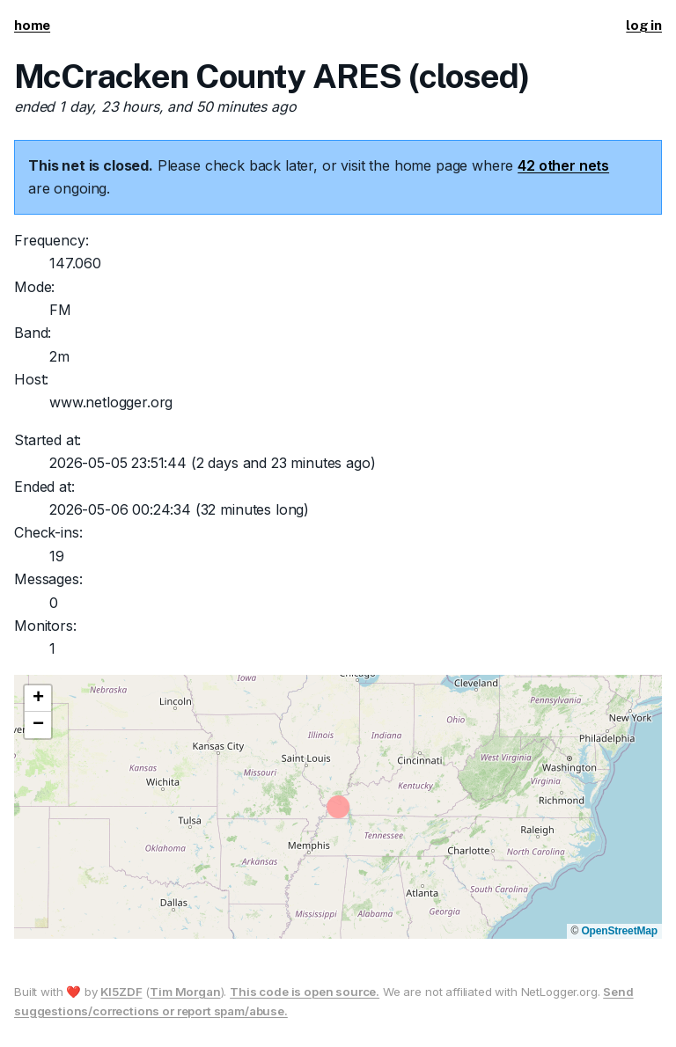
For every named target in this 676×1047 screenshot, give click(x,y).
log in (644, 25)
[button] (38, 698)
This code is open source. (304, 992)
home (32, 25)
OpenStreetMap (619, 931)
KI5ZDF (121, 992)
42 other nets (563, 165)
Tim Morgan (185, 992)
